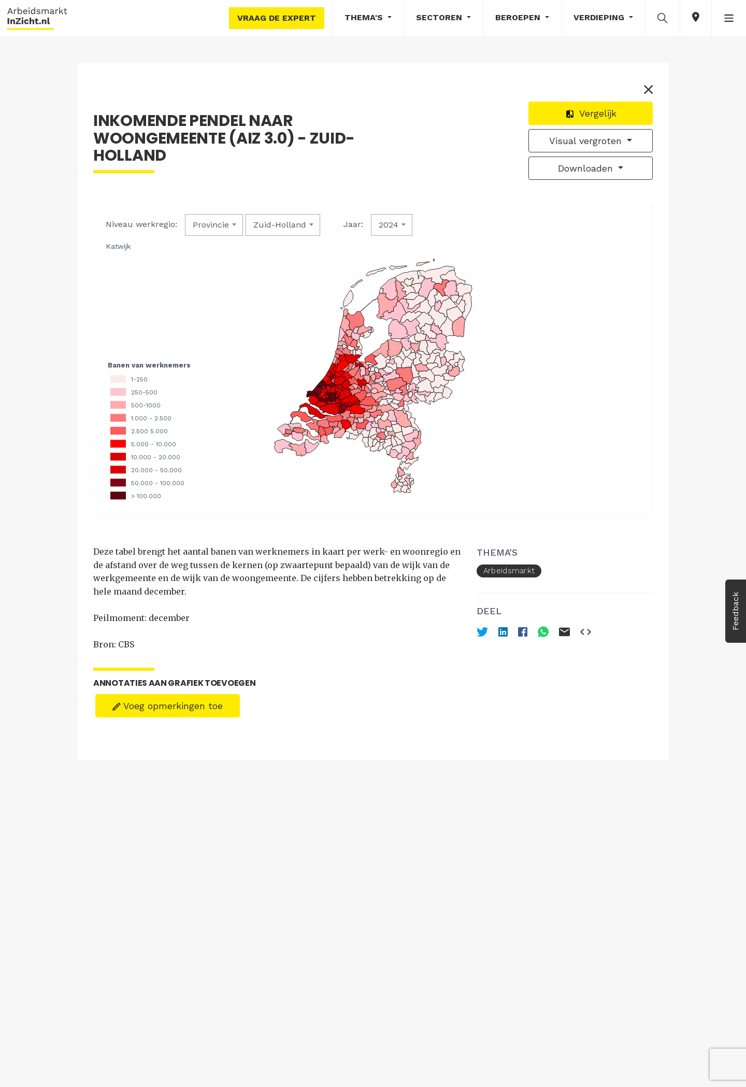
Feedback (735, 611)
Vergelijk (590, 113)
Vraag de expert (276, 18)
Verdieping (600, 17)
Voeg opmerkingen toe (167, 705)
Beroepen (519, 17)
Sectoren (440, 17)
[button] (662, 17)
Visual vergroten (587, 140)
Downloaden (587, 168)
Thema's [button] (365, 17)
